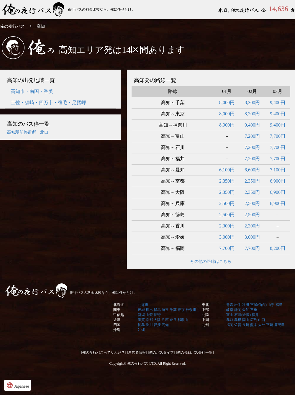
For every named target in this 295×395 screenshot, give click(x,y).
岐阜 (229, 310)
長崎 (245, 325)
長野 (157, 315)
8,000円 (227, 102)
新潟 (141, 315)
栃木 (149, 310)
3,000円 (227, 237)
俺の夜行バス (34, 9)
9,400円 (277, 102)
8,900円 (227, 124)
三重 (253, 310)
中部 (205, 310)
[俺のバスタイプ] (161, 352)
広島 (253, 320)
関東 (116, 310)
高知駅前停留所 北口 (27, 132)
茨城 (141, 310)
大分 (261, 325)
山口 (261, 320)
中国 (205, 320)
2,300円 (227, 225)
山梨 (149, 315)
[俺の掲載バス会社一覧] (195, 352)
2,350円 (227, 180)
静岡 (237, 310)
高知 (165, 325)
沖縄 (116, 330)
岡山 (245, 320)
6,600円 (252, 169)
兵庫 (165, 320)
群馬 (157, 310)
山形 (271, 305)
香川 (149, 325)
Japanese (17, 385)
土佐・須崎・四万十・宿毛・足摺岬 (48, 102)
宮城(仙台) (258, 305)
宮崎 (269, 325)
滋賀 (141, 320)
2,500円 (227, 203)
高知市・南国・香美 (32, 91)
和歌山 (183, 320)
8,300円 (252, 102)
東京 (181, 310)
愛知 (245, 310)
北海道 (118, 305)
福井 (255, 315)
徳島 (141, 325)
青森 (229, 305)
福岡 (229, 325)
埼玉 (165, 310)
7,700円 (277, 136)
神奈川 (191, 310)
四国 (116, 325)
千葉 (173, 310)
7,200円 (252, 136)
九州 (205, 325)
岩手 (237, 305)
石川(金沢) (242, 315)
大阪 (157, 320)
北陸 (205, 315)
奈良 (173, 320)
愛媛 (157, 325)
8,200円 (277, 248)
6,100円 (227, 169)
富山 (229, 315)
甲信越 (118, 315)
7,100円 (277, 169)
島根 (237, 320)
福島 (279, 305)
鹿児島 (279, 325)
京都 (149, 320)
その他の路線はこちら (211, 261)
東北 (205, 305)
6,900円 (277, 180)
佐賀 (237, 325)
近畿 (116, 320)
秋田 (245, 305)
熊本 (253, 325)
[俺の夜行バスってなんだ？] (103, 352)
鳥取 (229, 320)
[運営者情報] (137, 352)
